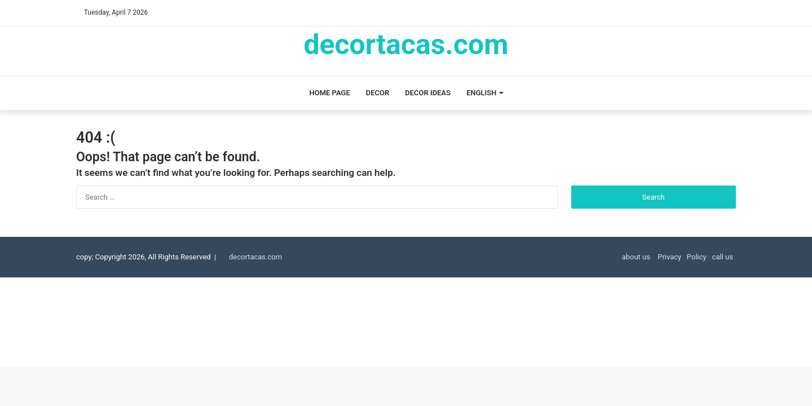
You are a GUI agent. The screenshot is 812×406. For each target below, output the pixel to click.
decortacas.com (255, 257)
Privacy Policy (681, 257)
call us (722, 257)
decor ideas (428, 93)
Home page (330, 93)
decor (378, 93)
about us (636, 257)
